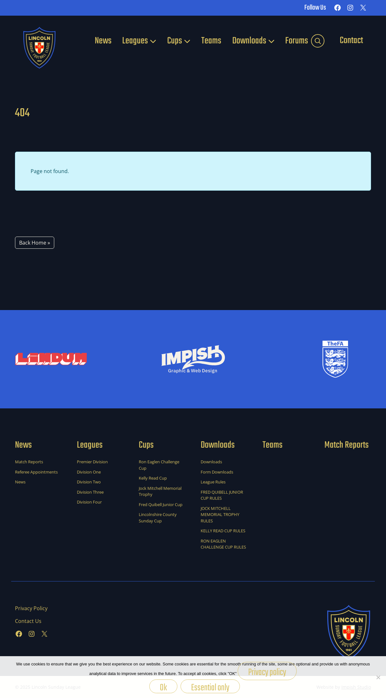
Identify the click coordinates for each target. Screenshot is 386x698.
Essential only (210, 686)
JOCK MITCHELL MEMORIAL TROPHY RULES (220, 514)
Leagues (135, 41)
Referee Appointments (36, 472)
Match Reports (29, 462)
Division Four (89, 502)
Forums (296, 41)
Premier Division (92, 462)
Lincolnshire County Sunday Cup (158, 518)
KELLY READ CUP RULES (223, 531)
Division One (89, 472)
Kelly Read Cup (153, 478)
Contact (351, 40)
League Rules (213, 482)
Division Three (90, 492)
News (103, 41)
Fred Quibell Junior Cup (160, 504)
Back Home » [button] (34, 242)
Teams (211, 41)
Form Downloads (217, 472)
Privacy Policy (31, 608)
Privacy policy (267, 672)
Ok (163, 686)
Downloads (249, 41)
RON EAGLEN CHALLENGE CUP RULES (223, 544)
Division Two (89, 482)
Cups (174, 41)
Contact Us (28, 621)
